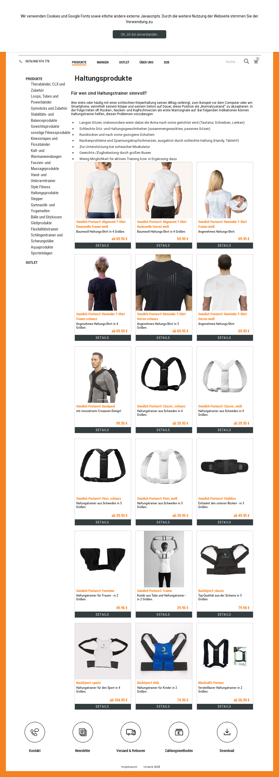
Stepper (37, 199)
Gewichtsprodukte (45, 126)
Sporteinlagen (41, 253)
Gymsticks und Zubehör (49, 108)
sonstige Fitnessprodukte (50, 132)
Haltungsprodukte (44, 193)
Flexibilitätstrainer (44, 229)
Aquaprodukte (42, 247)
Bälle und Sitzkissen (46, 217)
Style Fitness (40, 187)
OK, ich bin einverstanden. (139, 34)
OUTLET (32, 262)
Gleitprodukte (41, 223)
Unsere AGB (152, 767)
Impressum (129, 767)
